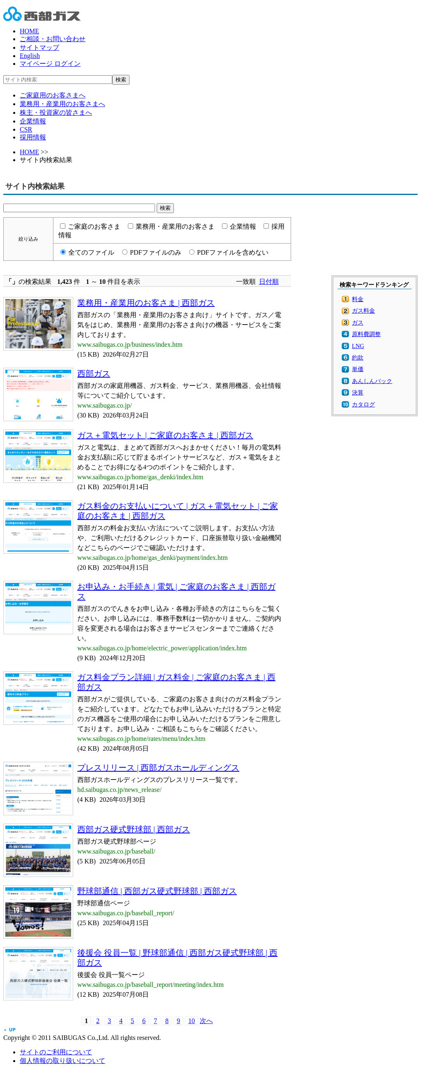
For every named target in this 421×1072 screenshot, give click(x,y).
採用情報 (33, 137)
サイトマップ (39, 47)
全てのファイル (91, 252)
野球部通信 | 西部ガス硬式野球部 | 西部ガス (157, 891)
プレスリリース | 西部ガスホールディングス (158, 767)
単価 (357, 369)
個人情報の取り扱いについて (62, 1060)
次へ (206, 1020)
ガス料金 (363, 310)
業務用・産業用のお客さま (175, 226)
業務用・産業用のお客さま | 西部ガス (146, 302)
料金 (357, 299)
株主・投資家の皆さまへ (56, 112)
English (30, 55)
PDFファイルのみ (155, 252)
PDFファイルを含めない (232, 252)
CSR (26, 129)
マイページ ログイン (50, 63)
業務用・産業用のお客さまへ (62, 103)
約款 (357, 357)
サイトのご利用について (56, 1052)
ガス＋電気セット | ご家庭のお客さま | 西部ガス (165, 435)
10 (191, 1020)
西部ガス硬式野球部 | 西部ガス (133, 829)
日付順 (269, 281)
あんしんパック (372, 381)
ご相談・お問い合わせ (53, 38)
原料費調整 (366, 334)
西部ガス (93, 373)
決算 (357, 392)
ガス (357, 322)
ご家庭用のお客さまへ (53, 95)
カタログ (363, 404)
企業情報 (33, 121)
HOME (29, 31)
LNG (358, 346)
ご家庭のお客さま (94, 226)
